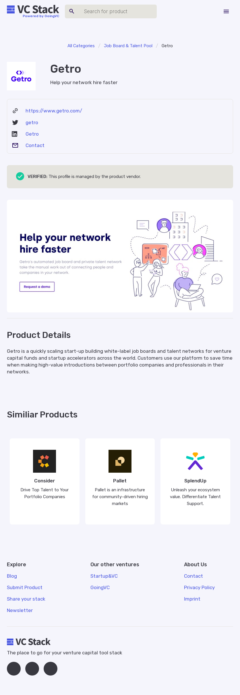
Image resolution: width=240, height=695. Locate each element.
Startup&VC (104, 576)
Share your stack (26, 599)
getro (32, 122)
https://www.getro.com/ (54, 111)
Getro (32, 134)
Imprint (192, 599)
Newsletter (20, 610)
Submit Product (24, 587)
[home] (33, 9)
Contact (35, 145)
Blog (12, 576)
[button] (226, 11)
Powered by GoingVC (41, 16)
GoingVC (100, 587)
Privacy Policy (199, 587)
